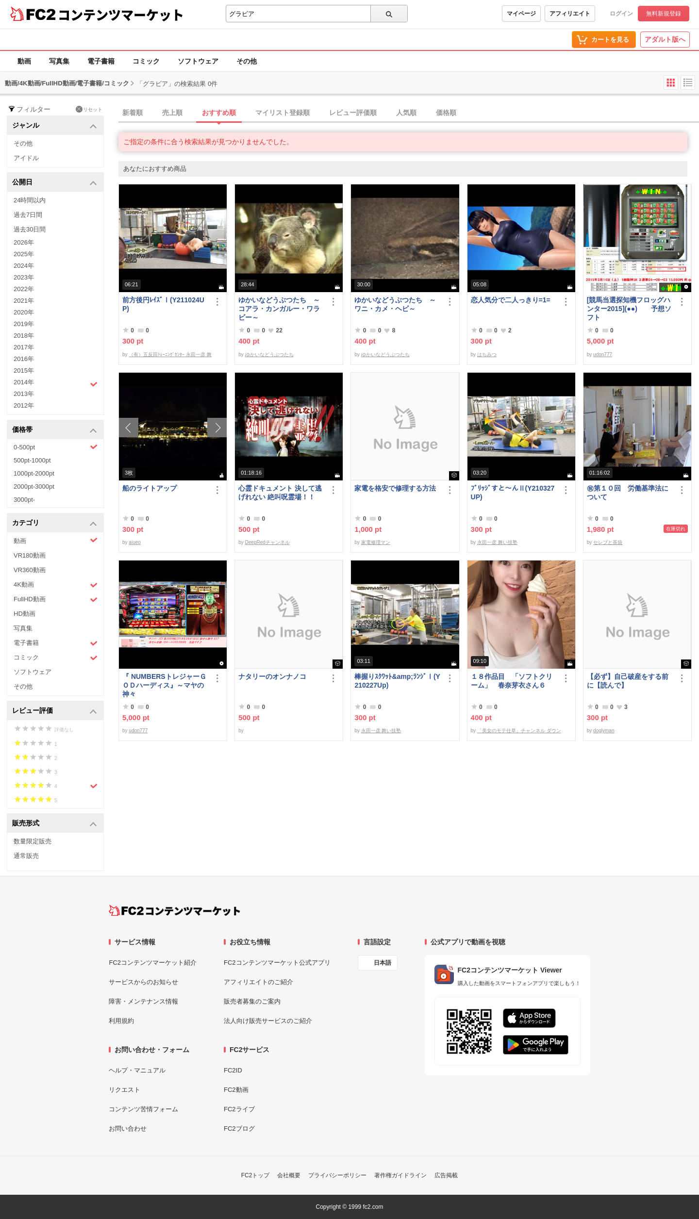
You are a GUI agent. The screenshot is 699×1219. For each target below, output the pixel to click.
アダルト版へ (665, 39)
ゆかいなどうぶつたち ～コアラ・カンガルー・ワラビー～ (279, 308)
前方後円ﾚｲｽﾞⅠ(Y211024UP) (163, 304)
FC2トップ (255, 1175)
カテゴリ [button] (54, 523)
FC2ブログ (239, 1128)
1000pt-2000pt (34, 473)
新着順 (132, 112)
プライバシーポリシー (337, 1175)
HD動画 (24, 613)
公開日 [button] (54, 182)
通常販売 (26, 855)
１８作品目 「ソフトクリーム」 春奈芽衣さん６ (511, 681)
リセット (89, 109)
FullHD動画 (56, 599)
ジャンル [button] (54, 126)
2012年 (24, 405)
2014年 (56, 383)
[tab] (408, 113)
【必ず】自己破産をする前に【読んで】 (627, 681)
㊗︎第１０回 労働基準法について (627, 492)
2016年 (24, 358)
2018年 (24, 335)
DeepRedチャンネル (267, 542)
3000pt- (24, 499)
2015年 (24, 370)
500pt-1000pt (32, 460)
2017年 (24, 347)
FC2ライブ (239, 1109)
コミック (146, 61)
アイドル (26, 158)
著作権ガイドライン (400, 1175)
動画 (24, 61)
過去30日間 (30, 229)
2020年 (24, 312)
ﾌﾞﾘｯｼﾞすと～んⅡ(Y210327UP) (513, 492)
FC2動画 (236, 1089)
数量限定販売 (32, 841)
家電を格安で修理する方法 (395, 488)
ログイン (621, 13)
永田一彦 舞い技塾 (497, 542)
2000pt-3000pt (34, 486)
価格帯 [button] (54, 430)
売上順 (172, 112)
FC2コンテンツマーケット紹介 (153, 962)
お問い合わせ (128, 1128)
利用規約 (121, 1020)
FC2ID (233, 1070)
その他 (246, 61)
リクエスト (124, 1089)
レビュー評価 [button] (54, 711)
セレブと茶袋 (607, 542)
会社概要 (288, 1175)
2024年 (24, 265)
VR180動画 (30, 555)
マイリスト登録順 (282, 112)
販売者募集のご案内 (252, 1001)
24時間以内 (30, 200)
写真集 (59, 61)
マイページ (521, 13)
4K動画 (56, 585)
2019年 (24, 324)
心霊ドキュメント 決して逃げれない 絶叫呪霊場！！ (280, 492)
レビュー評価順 (353, 112)
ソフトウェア (198, 61)
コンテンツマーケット (121, 14)
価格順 (446, 112)
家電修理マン (375, 542)
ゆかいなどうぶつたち (269, 354)
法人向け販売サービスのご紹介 (268, 1020)
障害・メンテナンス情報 (143, 1001)
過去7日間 (28, 214)
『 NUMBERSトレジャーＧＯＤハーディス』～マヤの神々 (164, 685)
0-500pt (56, 447)
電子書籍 (101, 61)
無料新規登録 (663, 13)
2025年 (24, 254)
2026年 (24, 242)
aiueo (134, 542)
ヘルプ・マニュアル (137, 1070)
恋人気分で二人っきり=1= (510, 300)
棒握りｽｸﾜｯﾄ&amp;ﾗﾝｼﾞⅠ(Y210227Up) (397, 681)
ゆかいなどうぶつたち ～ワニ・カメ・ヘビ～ (395, 304)
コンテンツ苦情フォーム (143, 1109)
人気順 (406, 112)
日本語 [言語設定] (382, 962)
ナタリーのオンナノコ (272, 676)
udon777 (602, 354)
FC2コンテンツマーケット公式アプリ (277, 962)
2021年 (24, 300)
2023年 (24, 277)
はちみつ (487, 354)
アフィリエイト (569, 13)
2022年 (24, 289)
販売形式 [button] (54, 823)
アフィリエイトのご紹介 (258, 982)
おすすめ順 (219, 112)
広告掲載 (446, 1175)
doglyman (603, 730)
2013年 (24, 393)
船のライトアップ (149, 488)
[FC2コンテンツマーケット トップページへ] (174, 910)
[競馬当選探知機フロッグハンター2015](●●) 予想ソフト (629, 308)
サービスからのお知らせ (143, 982)
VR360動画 (30, 570)
